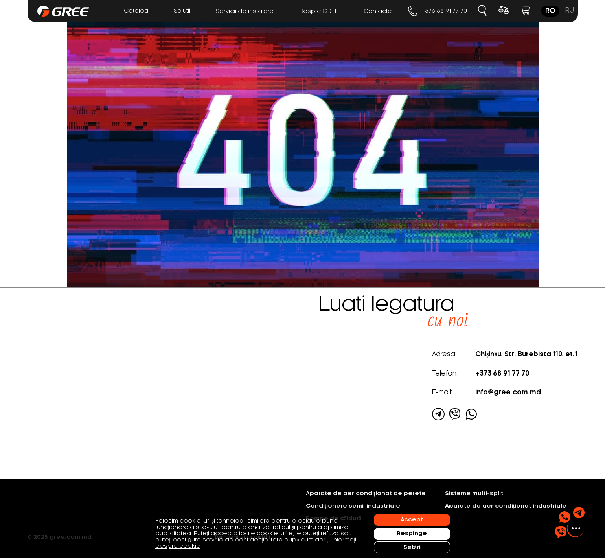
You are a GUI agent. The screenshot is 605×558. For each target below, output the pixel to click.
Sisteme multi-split (474, 493)
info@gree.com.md (508, 392)
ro (550, 11)
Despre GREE (318, 11)
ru (569, 10)
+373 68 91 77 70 (437, 11)
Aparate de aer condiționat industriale (506, 506)
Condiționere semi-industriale (353, 506)
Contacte (378, 11)
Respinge (412, 533)
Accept (412, 520)
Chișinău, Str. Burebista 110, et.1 (526, 354)
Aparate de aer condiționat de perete (366, 493)
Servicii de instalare (245, 11)
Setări (412, 547)
